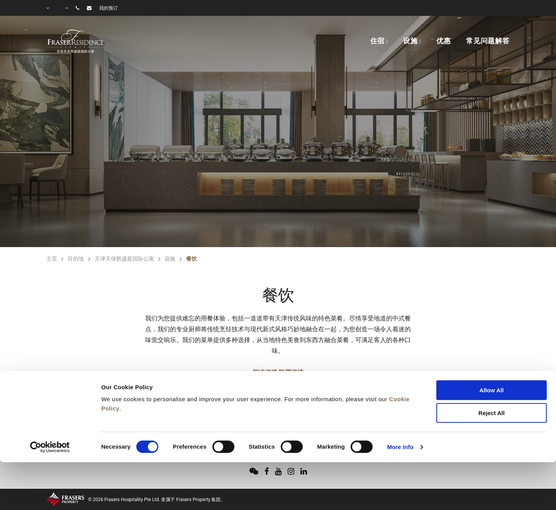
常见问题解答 (488, 41)
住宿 (377, 41)
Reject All (491, 369)
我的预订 (108, 8)
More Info (400, 403)
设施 (410, 41)
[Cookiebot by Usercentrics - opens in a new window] (50, 404)
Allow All (492, 347)
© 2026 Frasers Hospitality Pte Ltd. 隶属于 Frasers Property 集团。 (156, 499)
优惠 (443, 41)
